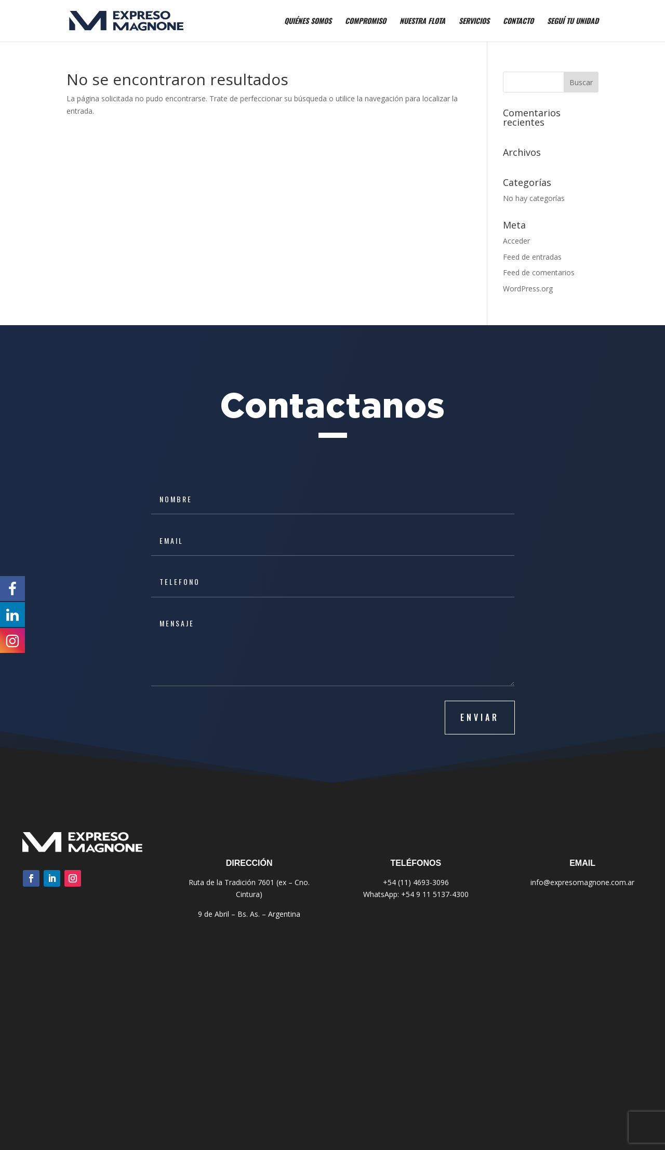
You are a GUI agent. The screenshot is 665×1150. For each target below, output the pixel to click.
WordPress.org (528, 288)
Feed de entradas (532, 257)
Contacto (518, 21)
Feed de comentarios (539, 272)
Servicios (474, 21)
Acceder (516, 241)
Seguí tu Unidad (572, 21)
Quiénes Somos (307, 21)
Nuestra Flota (422, 21)
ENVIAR (479, 717)
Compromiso (365, 21)
